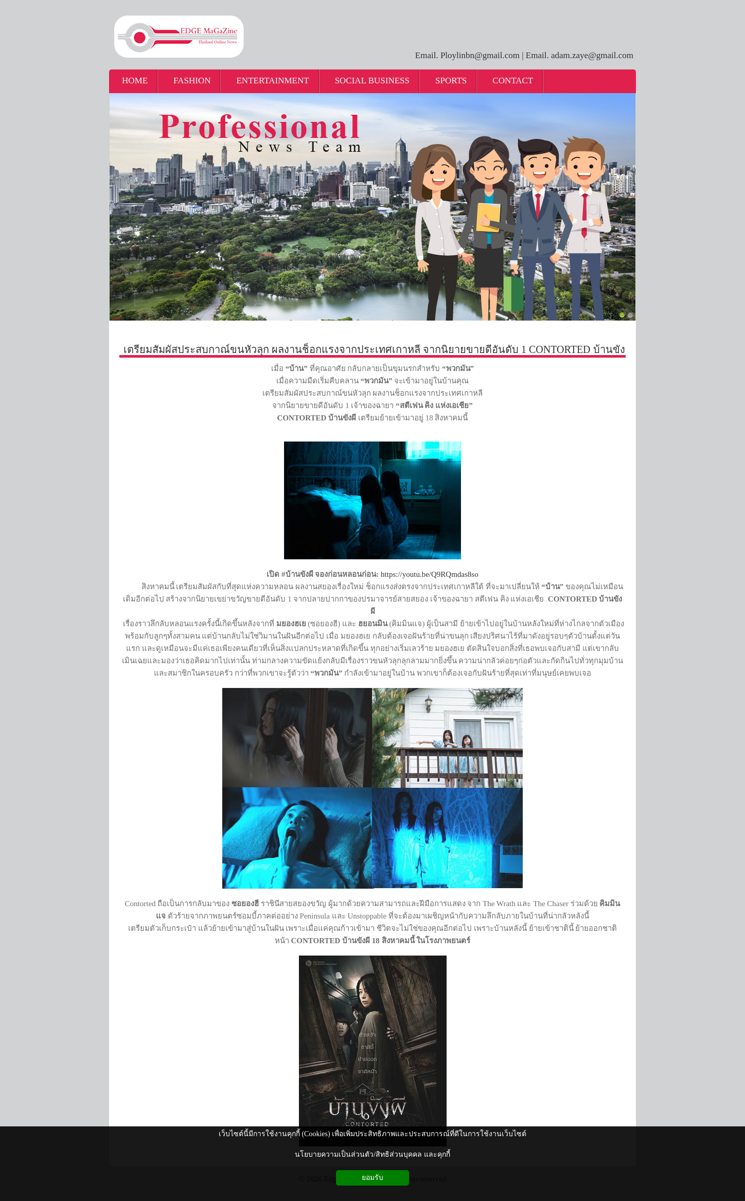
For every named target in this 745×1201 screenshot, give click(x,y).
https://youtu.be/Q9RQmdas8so (429, 574)
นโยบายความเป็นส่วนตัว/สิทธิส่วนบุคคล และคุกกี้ (372, 1154)
